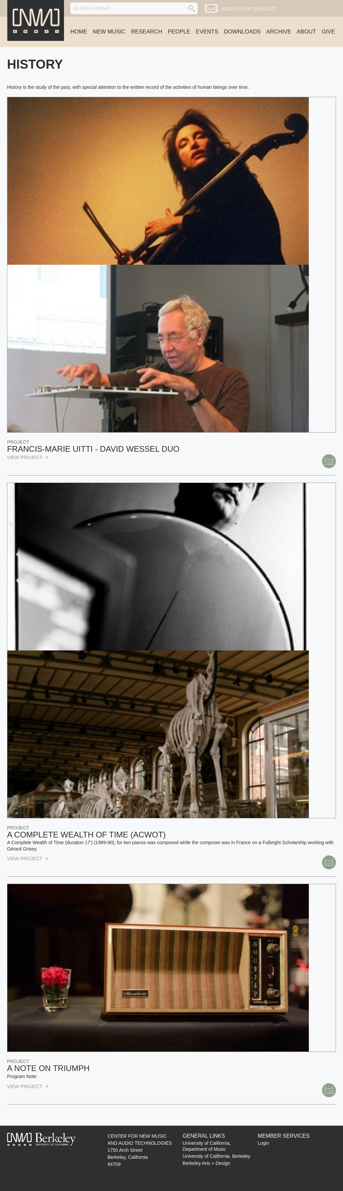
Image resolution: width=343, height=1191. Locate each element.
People (179, 31)
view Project (28, 457)
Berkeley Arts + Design (206, 1163)
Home (78, 31)
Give (328, 31)
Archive (278, 31)
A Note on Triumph (48, 1068)
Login (263, 1143)
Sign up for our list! (248, 8)
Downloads (242, 31)
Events (207, 31)
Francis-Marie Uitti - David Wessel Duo (93, 448)
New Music (109, 31)
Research (146, 31)
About (306, 31)
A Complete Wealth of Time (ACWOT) (86, 834)
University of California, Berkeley (216, 1156)
